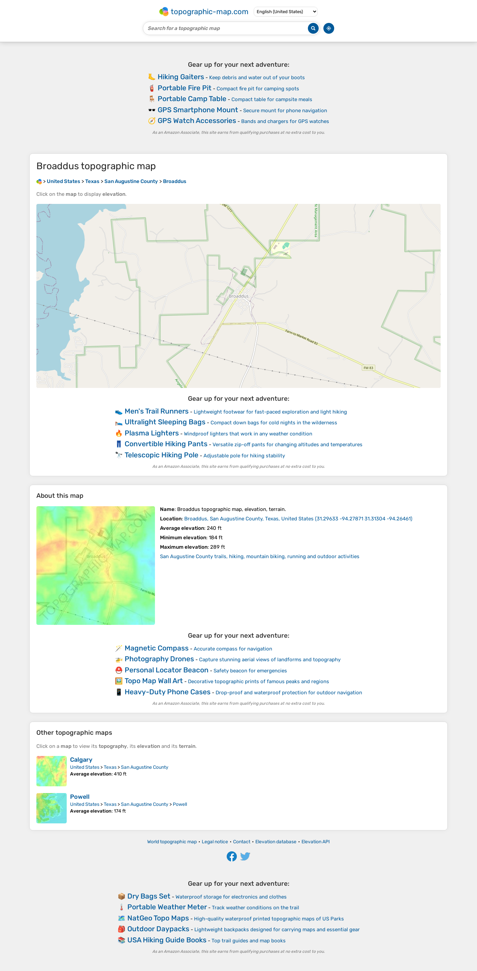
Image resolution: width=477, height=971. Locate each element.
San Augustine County (144, 767)
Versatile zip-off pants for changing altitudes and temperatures (287, 445)
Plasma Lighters (152, 433)
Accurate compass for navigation (233, 649)
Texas (110, 767)
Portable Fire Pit (185, 88)
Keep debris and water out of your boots (257, 77)
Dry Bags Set (148, 896)
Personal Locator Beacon (167, 670)
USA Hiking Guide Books (166, 940)
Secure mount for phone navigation (285, 111)
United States (84, 767)
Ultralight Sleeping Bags (165, 422)
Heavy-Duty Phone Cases (168, 692)
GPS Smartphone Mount (198, 109)
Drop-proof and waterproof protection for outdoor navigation (289, 693)
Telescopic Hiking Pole (161, 455)
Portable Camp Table (192, 98)
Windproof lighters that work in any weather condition (248, 434)
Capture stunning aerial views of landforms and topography (270, 660)
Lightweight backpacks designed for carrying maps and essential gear (277, 930)
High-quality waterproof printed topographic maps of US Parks (269, 919)
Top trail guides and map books (249, 941)
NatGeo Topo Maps (158, 918)
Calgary (81, 759)
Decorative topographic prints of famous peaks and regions (258, 681)
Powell (80, 796)
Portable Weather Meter (167, 907)
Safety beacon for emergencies (250, 671)
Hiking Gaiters (181, 76)
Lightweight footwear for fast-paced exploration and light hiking (270, 412)
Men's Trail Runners (157, 411)
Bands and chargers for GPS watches (285, 121)
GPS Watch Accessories (197, 120)
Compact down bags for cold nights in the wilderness (274, 423)
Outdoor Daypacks (158, 928)
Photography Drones (159, 659)
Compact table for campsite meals (271, 99)
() (298, 519)
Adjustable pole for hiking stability (244, 456)
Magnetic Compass (157, 648)
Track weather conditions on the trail (255, 908)
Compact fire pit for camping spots (258, 89)
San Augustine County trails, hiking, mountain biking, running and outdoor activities (259, 556)
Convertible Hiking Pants (166, 443)
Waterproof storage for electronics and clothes (231, 897)
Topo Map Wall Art (154, 680)
